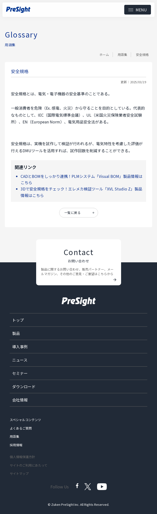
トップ (18, 320)
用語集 (122, 54)
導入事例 (20, 346)
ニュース (19, 360)
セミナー (20, 373)
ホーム (104, 54)
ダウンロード (23, 386)
